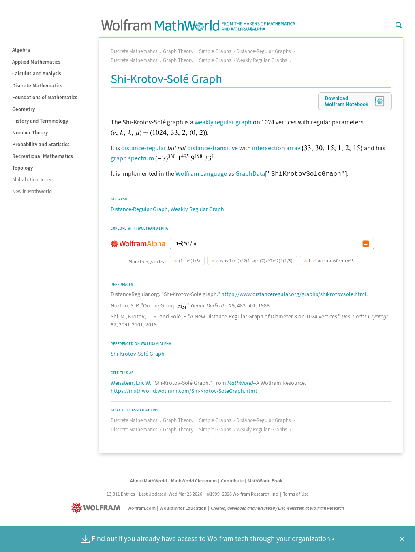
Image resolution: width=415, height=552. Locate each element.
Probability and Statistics (41, 144)
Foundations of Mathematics (44, 97)
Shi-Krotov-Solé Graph (138, 352)
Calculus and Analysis (36, 73)
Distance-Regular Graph (139, 208)
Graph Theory (178, 51)
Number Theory (30, 132)
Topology (22, 167)
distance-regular (143, 148)
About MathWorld (148, 480)
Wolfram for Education (183, 507)
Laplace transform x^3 (331, 260)
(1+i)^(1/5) (189, 260)
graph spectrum (132, 158)
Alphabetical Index (32, 179)
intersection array (276, 148)
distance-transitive (212, 148)
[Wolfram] (97, 507)
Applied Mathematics (36, 61)
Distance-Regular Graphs (263, 51)
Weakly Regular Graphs (261, 60)
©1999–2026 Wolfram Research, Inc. (242, 493)
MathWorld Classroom (194, 480)
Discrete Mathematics (37, 85)
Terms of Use (296, 493)
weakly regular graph (223, 122)
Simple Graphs (215, 51)
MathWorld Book (265, 480)
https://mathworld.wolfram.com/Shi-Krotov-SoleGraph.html (184, 390)
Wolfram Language (201, 173)
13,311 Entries (121, 493)
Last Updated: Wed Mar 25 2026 (170, 493)
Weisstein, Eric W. (131, 382)
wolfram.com (142, 507)
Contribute (232, 480)
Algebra (21, 50)
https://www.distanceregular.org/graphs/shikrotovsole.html (293, 293)
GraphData (250, 173)
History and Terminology (40, 120)
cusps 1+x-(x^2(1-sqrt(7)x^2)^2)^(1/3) (254, 260)
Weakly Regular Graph (197, 208)
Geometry (23, 109)
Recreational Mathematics (42, 156)
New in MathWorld (32, 191)
